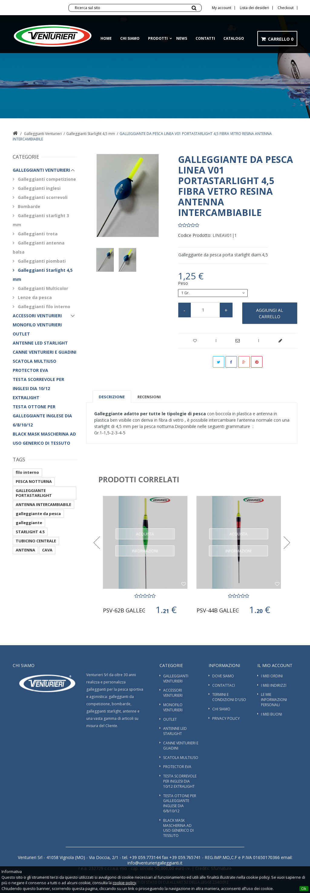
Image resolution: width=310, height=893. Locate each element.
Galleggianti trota (37, 234)
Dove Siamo (223, 676)
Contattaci (223, 685)
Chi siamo (130, 38)
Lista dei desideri (254, 7)
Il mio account (274, 665)
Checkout (286, 7)
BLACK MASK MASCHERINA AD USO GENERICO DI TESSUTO (44, 438)
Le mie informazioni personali (274, 699)
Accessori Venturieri (37, 315)
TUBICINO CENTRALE (36, 541)
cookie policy (124, 882)
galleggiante (29, 522)
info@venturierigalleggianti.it (155, 863)
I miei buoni (271, 714)
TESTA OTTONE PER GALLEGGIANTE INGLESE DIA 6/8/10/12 (42, 416)
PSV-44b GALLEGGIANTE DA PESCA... (217, 610)
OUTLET (21, 334)
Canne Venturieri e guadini (44, 352)
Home (106, 38)
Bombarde (28, 206)
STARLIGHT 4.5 (30, 531)
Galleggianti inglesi (39, 188)
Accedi (291, 23)
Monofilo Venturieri (37, 325)
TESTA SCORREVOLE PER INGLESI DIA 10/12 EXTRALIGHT (38, 388)
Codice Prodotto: (194, 235)
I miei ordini (272, 676)
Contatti (205, 38)
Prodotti (158, 38)
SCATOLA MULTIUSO (34, 361)
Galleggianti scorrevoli (42, 197)
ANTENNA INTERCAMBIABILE (43, 504)
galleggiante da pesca (38, 513)
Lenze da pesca (34, 297)
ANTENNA (25, 550)
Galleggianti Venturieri (43, 133)
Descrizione (112, 396)
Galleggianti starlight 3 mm (41, 220)
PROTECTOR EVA (30, 370)
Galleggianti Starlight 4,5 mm (90, 133)
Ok (303, 888)
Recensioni (149, 396)
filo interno (27, 472)
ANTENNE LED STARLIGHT (40, 343)
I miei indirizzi (273, 685)
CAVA (47, 550)
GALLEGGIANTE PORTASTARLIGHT (34, 493)
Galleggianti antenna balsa (38, 247)
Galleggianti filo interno (43, 306)
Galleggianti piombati (41, 261)
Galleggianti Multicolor (42, 288)
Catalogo (233, 38)
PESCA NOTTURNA (34, 481)
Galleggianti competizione (46, 179)
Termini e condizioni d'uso (229, 697)
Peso (183, 283)
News (181, 38)
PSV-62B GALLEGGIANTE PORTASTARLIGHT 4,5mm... (124, 610)
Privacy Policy (226, 718)
